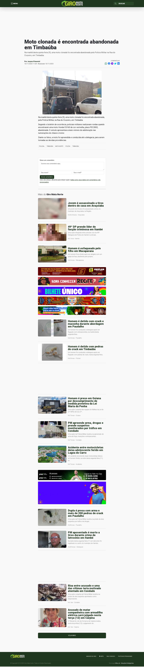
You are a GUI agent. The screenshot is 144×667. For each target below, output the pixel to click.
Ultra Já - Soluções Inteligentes (124, 663)
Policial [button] (41, 146)
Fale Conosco (111, 656)
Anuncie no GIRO (91, 656)
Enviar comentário (47, 177)
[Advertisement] (72, 23)
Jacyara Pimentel (33, 62)
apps (101, 656)
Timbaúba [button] (50, 146)
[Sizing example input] (125, 4)
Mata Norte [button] (59, 146)
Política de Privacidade (125, 656)
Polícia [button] (67, 146)
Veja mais (72, 636)
